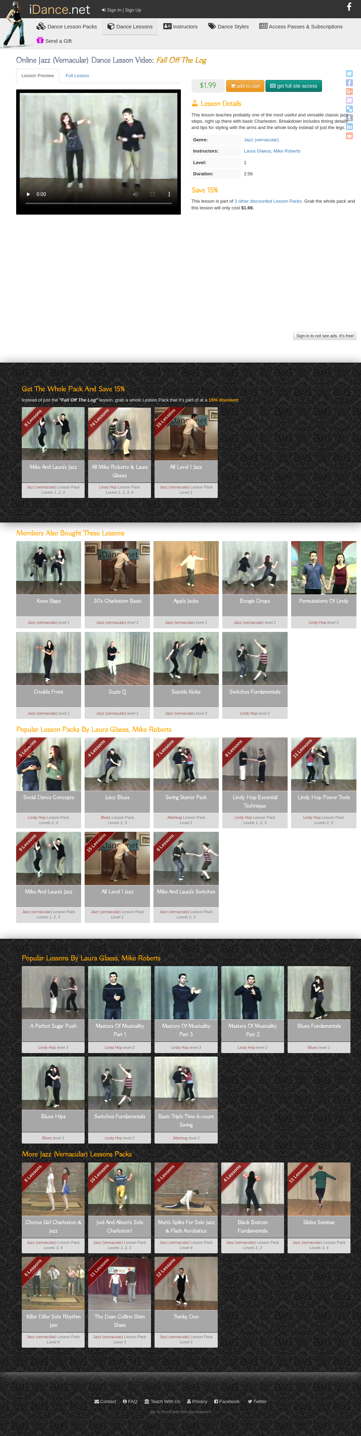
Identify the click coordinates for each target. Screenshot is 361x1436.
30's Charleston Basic (117, 601)
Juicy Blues (117, 797)
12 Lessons (166, 1267)
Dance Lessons (130, 26)
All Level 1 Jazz (186, 467)
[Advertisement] (186, 281)
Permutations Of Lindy (323, 601)
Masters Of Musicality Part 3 (186, 1030)
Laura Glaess (257, 151)
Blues (106, 817)
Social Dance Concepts (48, 797)
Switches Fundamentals (255, 692)
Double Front (48, 692)
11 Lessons (302, 748)
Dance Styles (228, 26)
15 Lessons (166, 418)
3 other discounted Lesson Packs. (269, 201)
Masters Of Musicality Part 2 (252, 1030)
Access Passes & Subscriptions (300, 26)
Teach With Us (162, 1401)
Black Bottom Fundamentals (252, 1227)
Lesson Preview (38, 75)
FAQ (130, 1401)
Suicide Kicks (186, 692)
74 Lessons (99, 418)
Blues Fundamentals (319, 1026)
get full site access (293, 86)
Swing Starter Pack (185, 797)
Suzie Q (117, 692)
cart (245, 86)
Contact (105, 1401)
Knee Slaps (49, 601)
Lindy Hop (108, 487)
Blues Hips (53, 1116)
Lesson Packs (67, 26)
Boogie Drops (254, 601)
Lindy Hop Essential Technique (254, 802)
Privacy (197, 1401)
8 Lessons (234, 748)
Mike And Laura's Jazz (53, 467)
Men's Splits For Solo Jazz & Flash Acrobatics (186, 1227)
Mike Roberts (287, 151)
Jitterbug (174, 817)
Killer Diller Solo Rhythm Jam (53, 1321)
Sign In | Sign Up (121, 10)
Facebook (226, 1401)
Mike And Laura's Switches (186, 892)
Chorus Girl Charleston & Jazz (53, 1227)
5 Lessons (28, 748)
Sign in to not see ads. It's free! (324, 335)
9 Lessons (33, 417)
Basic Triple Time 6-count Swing (186, 1121)
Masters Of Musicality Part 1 (120, 1030)
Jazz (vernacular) (261, 139)
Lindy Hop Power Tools (323, 797)
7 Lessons (165, 748)
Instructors (180, 26)
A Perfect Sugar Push (53, 1026)
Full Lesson (77, 75)
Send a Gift (54, 40)
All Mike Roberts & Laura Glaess (119, 471)
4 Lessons (96, 748)
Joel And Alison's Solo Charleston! (119, 1227)
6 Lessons (165, 842)
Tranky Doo (186, 1317)
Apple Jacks (185, 601)
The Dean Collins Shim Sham (119, 1321)
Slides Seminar (319, 1222)
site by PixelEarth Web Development (180, 1412)
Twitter (257, 1401)
